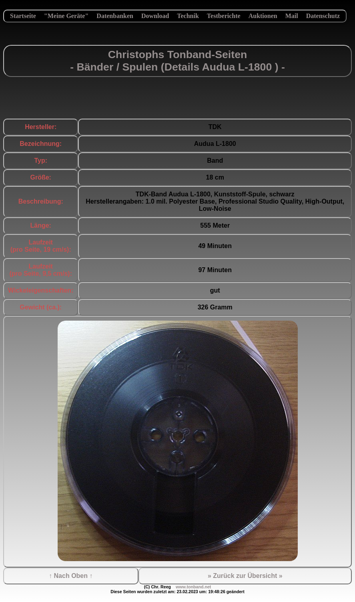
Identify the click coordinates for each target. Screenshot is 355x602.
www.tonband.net (193, 586)
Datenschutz (323, 15)
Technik (188, 15)
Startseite (23, 15)
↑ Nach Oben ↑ (70, 575)
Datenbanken (114, 15)
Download (155, 15)
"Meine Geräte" (66, 15)
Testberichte (224, 15)
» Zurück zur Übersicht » (245, 575)
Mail (291, 15)
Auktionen (263, 15)
